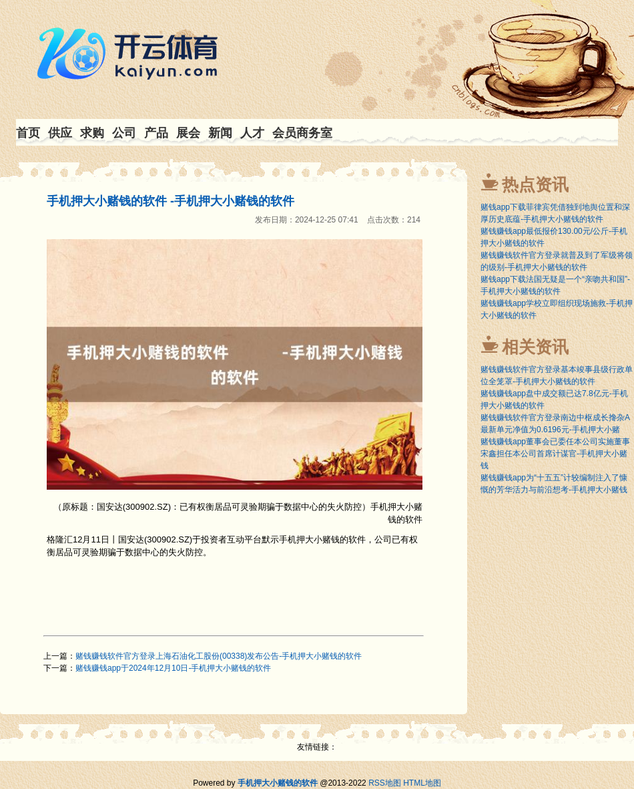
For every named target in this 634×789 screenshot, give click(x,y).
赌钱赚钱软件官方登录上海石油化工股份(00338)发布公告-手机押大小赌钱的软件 (218, 656)
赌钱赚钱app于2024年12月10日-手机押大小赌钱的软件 (173, 668)
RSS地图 (384, 783)
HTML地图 (422, 783)
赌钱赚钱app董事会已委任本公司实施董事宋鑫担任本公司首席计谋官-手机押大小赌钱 (555, 453)
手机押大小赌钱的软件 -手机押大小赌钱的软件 (170, 201)
